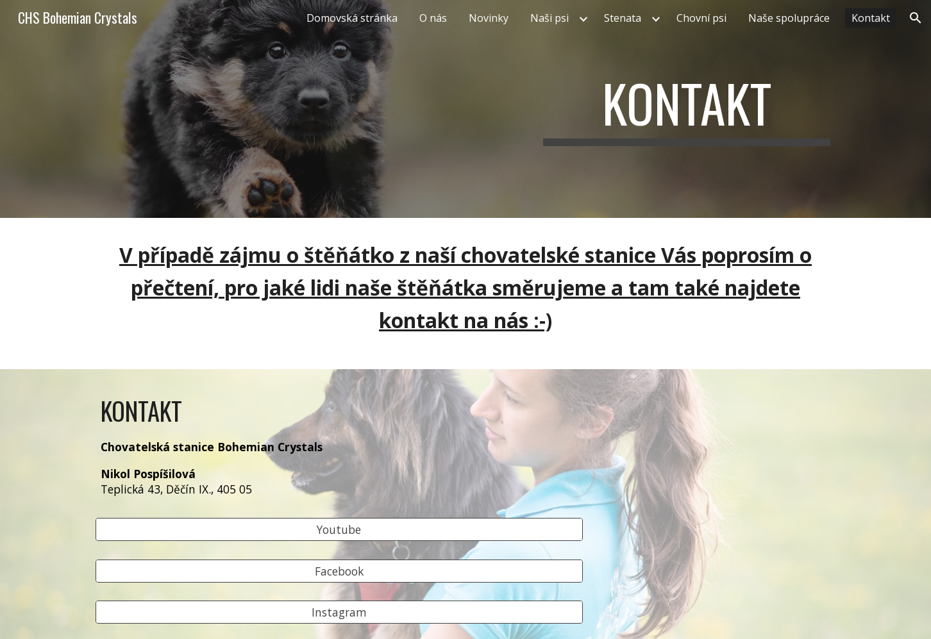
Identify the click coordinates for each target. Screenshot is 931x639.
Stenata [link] (622, 18)
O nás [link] (433, 18)
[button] (915, 18)
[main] (686, 109)
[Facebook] (339, 570)
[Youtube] (339, 529)
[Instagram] (339, 612)
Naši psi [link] (549, 18)
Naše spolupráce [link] (789, 18)
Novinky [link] (488, 18)
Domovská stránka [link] (352, 18)
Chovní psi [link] (701, 18)
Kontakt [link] (870, 18)
